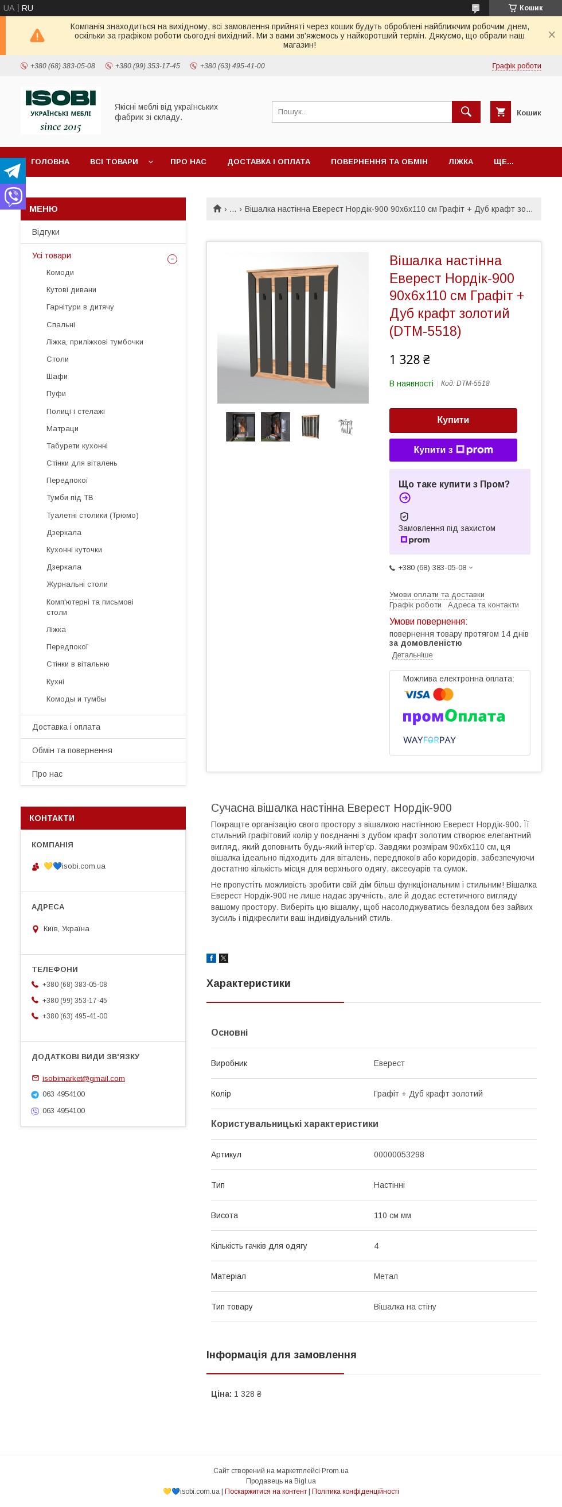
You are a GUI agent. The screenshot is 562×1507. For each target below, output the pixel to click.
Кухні (55, 681)
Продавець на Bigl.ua (281, 1481)
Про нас (188, 161)
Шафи (57, 376)
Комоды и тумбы (76, 699)
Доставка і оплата (268, 161)
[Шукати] (466, 112)
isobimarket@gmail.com (83, 1078)
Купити (454, 420)
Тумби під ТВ (69, 497)
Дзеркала (63, 532)
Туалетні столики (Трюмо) (92, 515)
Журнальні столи (77, 584)
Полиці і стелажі (75, 411)
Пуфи (56, 393)
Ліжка (460, 161)
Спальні (60, 324)
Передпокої (67, 480)
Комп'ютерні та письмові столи (90, 607)
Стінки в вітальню (78, 664)
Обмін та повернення (72, 750)
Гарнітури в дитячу (80, 307)
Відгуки (46, 232)
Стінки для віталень (82, 463)
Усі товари (51, 255)
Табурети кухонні (77, 445)
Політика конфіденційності (355, 1491)
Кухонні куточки (74, 549)
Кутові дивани (71, 289)
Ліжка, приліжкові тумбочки (94, 342)
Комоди (60, 272)
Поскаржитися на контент (266, 1491)
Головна (50, 161)
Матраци (62, 428)
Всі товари (114, 161)
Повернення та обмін (379, 161)
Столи (57, 359)
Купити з (453, 450)
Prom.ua (335, 1471)
